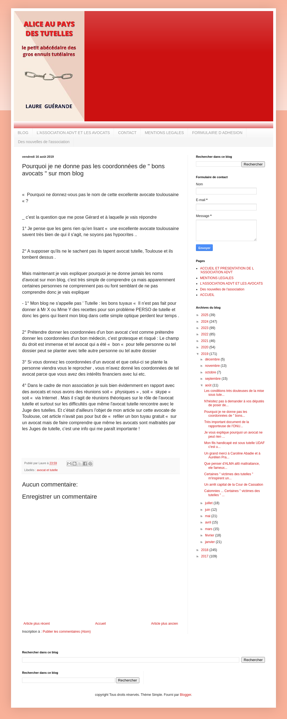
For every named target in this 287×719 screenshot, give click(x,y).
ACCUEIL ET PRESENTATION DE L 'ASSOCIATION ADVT (227, 270)
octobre (211, 372)
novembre (213, 366)
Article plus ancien (164, 624)
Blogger (185, 695)
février (210, 535)
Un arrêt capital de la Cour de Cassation (233, 485)
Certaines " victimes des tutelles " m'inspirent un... (228, 476)
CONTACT (127, 132)
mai (208, 516)
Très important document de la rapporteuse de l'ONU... (226, 424)
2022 (205, 334)
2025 (205, 315)
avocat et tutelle (47, 470)
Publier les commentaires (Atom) (67, 632)
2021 (205, 341)
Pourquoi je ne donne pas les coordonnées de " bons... (225, 414)
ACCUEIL (207, 295)
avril (208, 522)
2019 (205, 354)
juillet (209, 503)
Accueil (100, 624)
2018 (205, 550)
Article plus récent (36, 624)
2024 (205, 322)
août (208, 385)
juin (208, 510)
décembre (213, 359)
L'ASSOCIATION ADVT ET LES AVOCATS (73, 132)
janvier (210, 542)
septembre (213, 379)
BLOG (23, 132)
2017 (205, 556)
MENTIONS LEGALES (164, 132)
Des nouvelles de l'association (44, 142)
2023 (205, 328)
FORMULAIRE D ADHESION (217, 132)
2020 (205, 347)
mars (209, 529)
